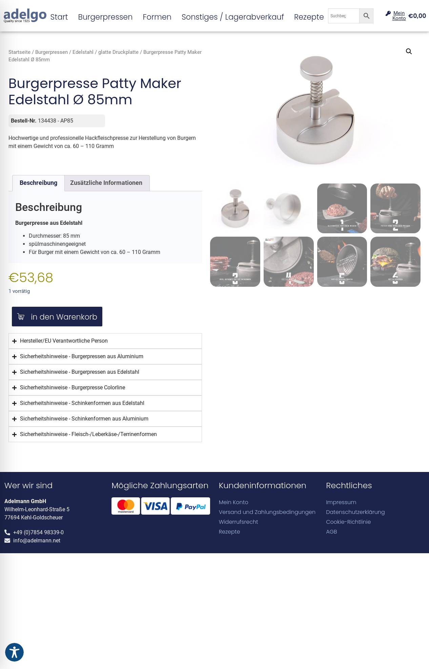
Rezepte (309, 17)
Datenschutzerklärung (355, 512)
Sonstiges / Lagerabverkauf (233, 17)
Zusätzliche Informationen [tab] (106, 182)
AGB (331, 532)
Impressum (341, 502)
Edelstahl (83, 52)
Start (59, 17)
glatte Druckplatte (118, 52)
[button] (409, 51)
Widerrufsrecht (238, 522)
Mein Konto (233, 502)
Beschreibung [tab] (38, 182)
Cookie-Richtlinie (348, 522)
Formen (157, 17)
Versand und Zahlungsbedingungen (267, 512)
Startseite (19, 52)
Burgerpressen (105, 17)
